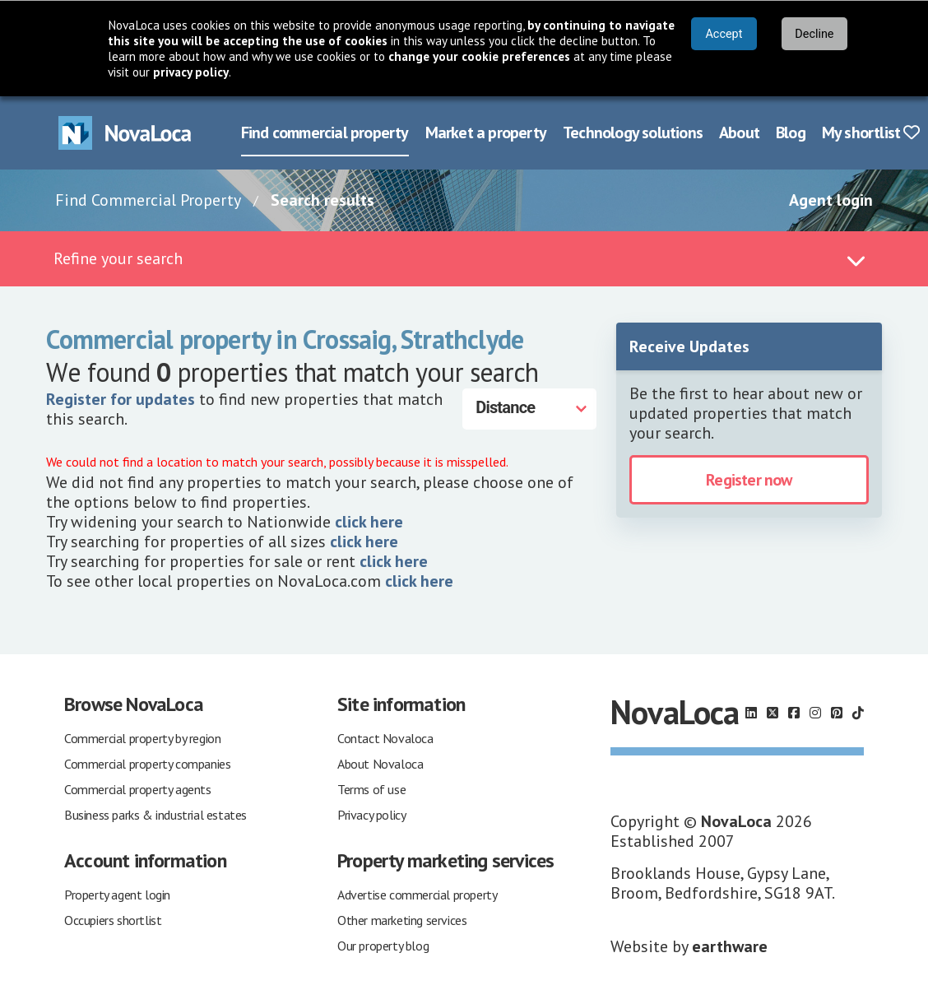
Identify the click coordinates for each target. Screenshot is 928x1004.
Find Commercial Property (148, 198)
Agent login (831, 198)
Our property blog (383, 944)
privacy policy (191, 72)
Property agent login (117, 893)
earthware (730, 944)
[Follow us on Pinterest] (836, 711)
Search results (322, 198)
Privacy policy (371, 813)
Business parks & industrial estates (155, 813)
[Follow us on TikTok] (858, 711)
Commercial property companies (147, 762)
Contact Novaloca (385, 736)
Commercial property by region (142, 736)
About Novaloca (380, 762)
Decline (814, 34)
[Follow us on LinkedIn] (751, 711)
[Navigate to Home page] (125, 131)
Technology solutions (633, 131)
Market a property (485, 131)
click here (369, 520)
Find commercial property (325, 131)
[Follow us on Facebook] (794, 711)
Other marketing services (401, 918)
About (739, 131)
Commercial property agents (137, 787)
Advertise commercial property (417, 893)
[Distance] (529, 407)
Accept (723, 34)
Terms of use (371, 787)
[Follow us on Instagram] (815, 711)
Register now (748, 478)
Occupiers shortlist (112, 918)
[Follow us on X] (772, 711)
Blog (790, 131)
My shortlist (871, 131)
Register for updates (120, 397)
